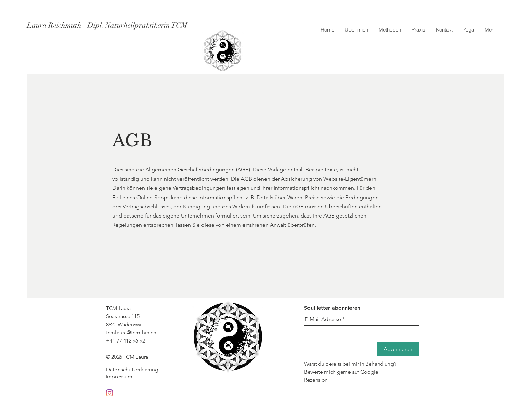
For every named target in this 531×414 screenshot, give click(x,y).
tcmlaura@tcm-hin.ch (131, 332)
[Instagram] (109, 392)
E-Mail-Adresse (323, 319)
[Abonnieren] (398, 349)
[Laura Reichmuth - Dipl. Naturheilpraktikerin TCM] (107, 25)
